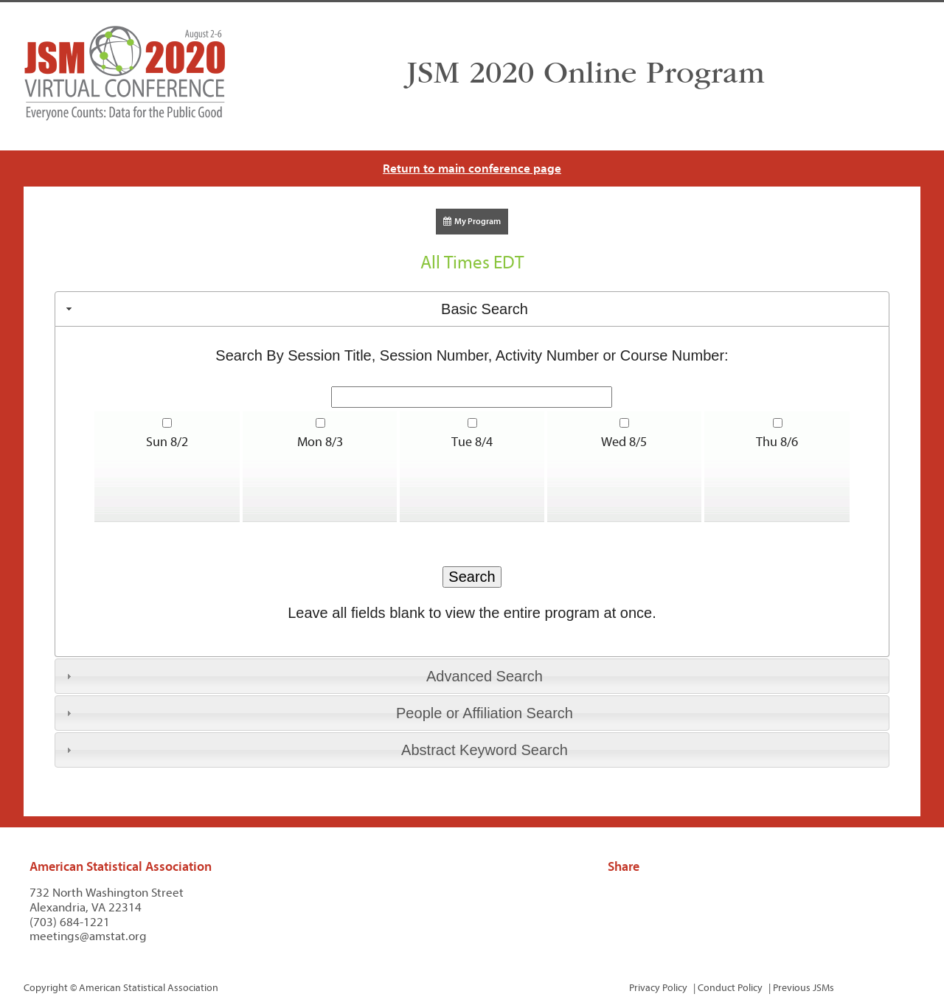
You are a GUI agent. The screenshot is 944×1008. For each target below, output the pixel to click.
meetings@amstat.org (88, 936)
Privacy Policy (658, 987)
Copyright (46, 987)
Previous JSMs (803, 987)
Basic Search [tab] (295, 309)
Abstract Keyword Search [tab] (315, 750)
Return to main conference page (472, 168)
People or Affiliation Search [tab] (318, 713)
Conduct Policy (730, 987)
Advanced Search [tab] (303, 676)
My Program (472, 221)
